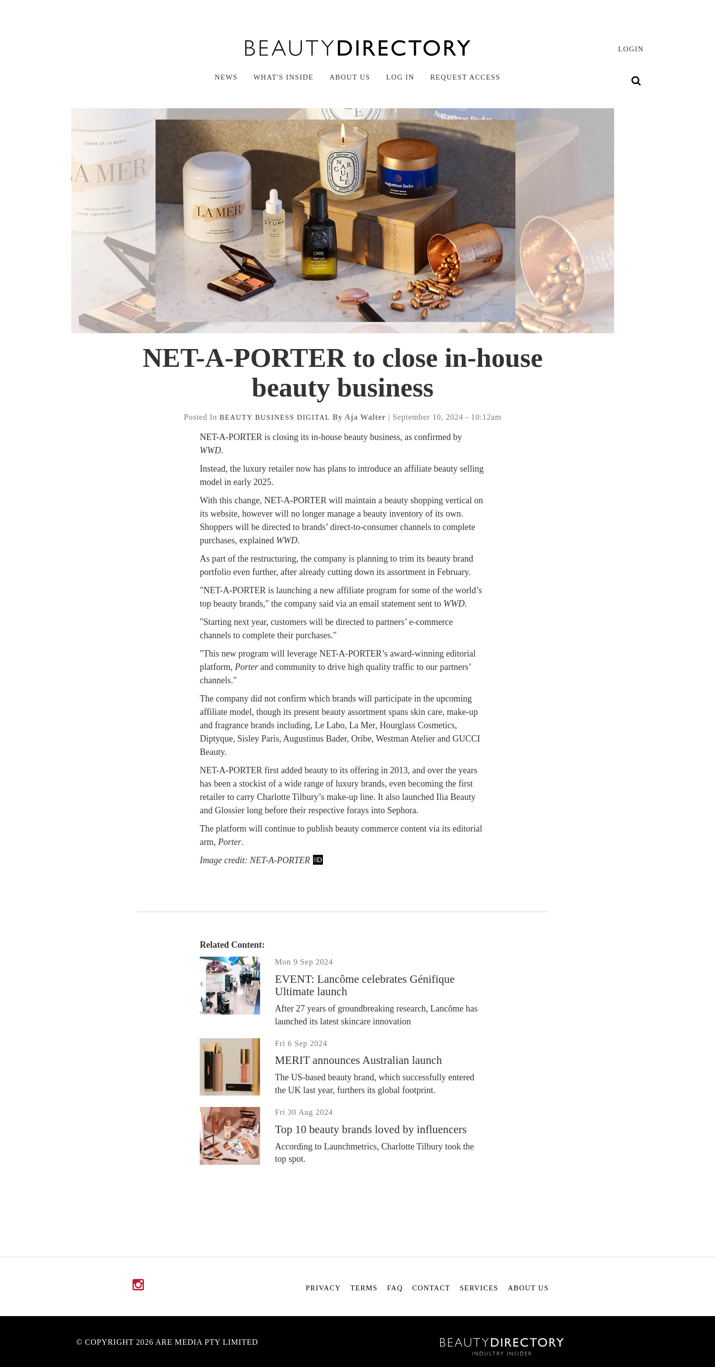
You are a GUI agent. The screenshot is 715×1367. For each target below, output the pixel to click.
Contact (431, 1288)
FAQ (395, 1288)
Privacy (323, 1288)
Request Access (465, 77)
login (631, 49)
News (226, 77)
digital (313, 417)
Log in (400, 77)
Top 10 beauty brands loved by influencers (371, 1129)
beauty (236, 417)
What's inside (284, 77)
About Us (349, 77)
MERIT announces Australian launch (358, 1060)
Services (479, 1288)
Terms (364, 1288)
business (275, 417)
